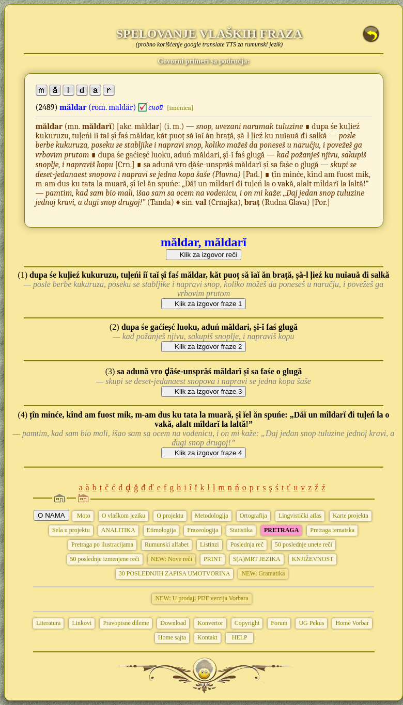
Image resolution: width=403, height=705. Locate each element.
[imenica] (180, 107)
